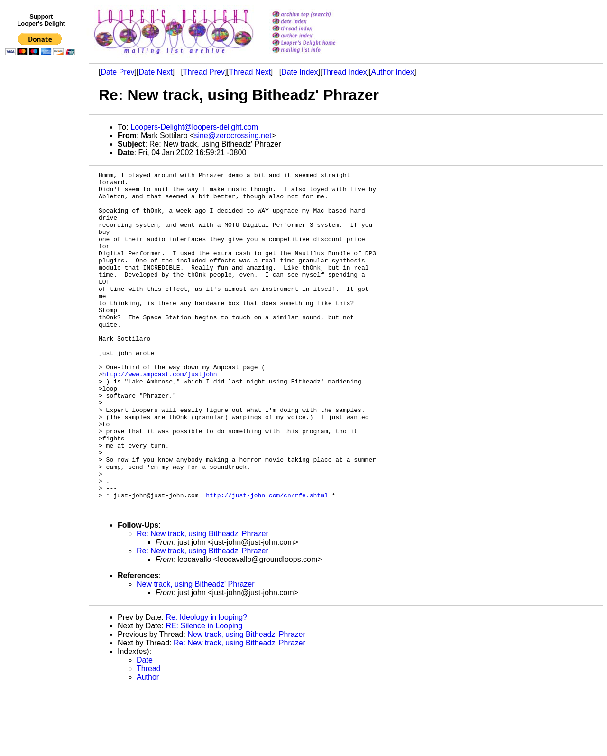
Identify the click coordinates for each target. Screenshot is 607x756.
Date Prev (117, 72)
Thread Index (344, 72)
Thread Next (250, 72)
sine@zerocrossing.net (232, 135)
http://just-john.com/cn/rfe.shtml (267, 560)
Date (145, 727)
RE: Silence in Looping (204, 693)
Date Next (155, 72)
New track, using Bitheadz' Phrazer (196, 651)
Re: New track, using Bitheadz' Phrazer (202, 601)
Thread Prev (204, 72)
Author (148, 744)
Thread (149, 735)
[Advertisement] (42, 254)
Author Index (392, 72)
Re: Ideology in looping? (206, 684)
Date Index (299, 72)
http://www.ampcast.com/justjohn (159, 415)
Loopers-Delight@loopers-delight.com (194, 127)
